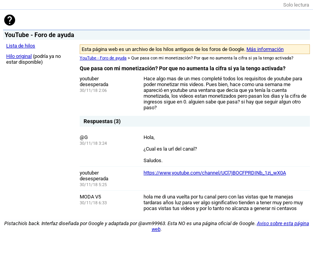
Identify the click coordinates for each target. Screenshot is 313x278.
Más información (265, 49)
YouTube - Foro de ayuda (103, 58)
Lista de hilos (20, 46)
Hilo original (19, 56)
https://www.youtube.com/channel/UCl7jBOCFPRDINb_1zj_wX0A (215, 173)
